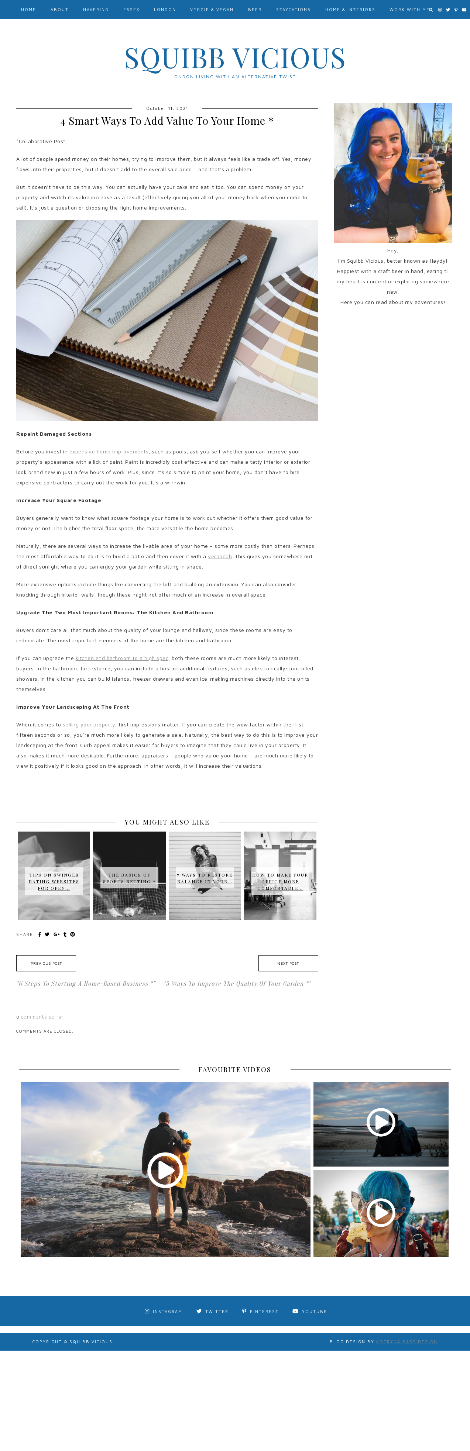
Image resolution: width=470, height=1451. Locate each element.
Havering (96, 9)
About (60, 9)
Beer (255, 9)
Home (28, 9)
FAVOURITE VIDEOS (235, 1069)
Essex (131, 9)
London (165, 9)
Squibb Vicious (235, 56)
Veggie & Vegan (212, 9)
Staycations (293, 9)
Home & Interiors (350, 9)
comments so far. (43, 1016)
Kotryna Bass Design (407, 1341)
